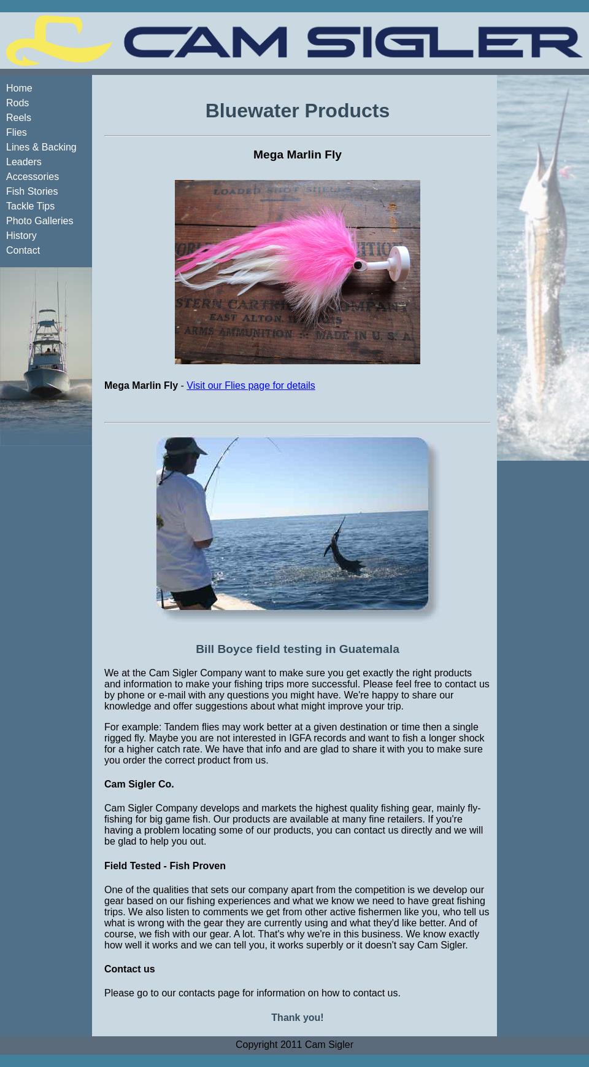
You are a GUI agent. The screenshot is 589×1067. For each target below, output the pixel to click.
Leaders (24, 162)
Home (19, 88)
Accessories (32, 176)
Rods (17, 103)
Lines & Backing (41, 147)
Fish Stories (32, 191)
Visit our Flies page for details (251, 385)
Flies (16, 132)
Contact (23, 250)
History (21, 235)
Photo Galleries (39, 221)
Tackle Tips (30, 206)
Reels (18, 117)
